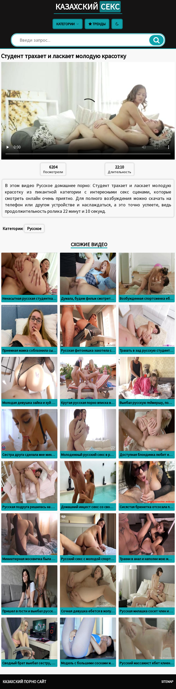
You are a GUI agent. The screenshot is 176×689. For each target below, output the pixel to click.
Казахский (88, 6)
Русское (34, 228)
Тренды (97, 24)
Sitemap (167, 681)
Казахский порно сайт (24, 681)
